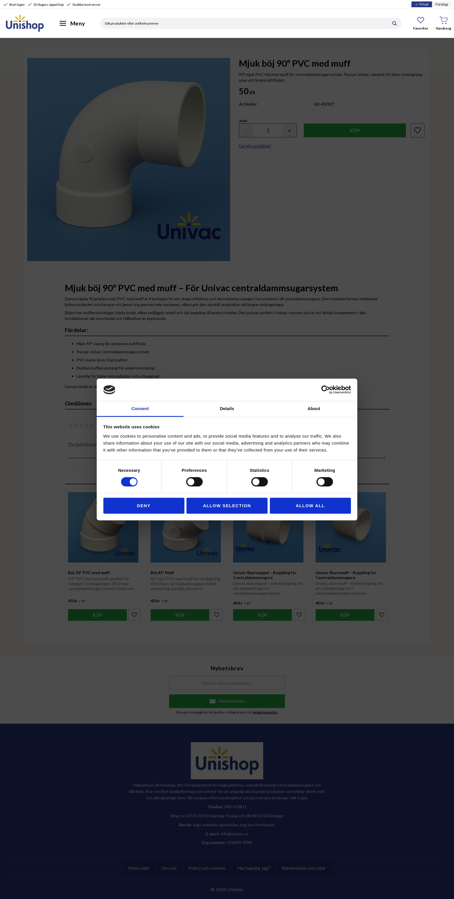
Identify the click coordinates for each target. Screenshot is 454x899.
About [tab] (313, 408)
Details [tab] (227, 408)
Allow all (310, 505)
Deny (144, 505)
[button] (421, 23)
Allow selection (227, 505)
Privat (422, 4)
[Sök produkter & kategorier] (244, 23)
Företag (441, 4)
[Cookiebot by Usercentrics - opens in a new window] (325, 389)
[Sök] (394, 23)
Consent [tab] (140, 408)
